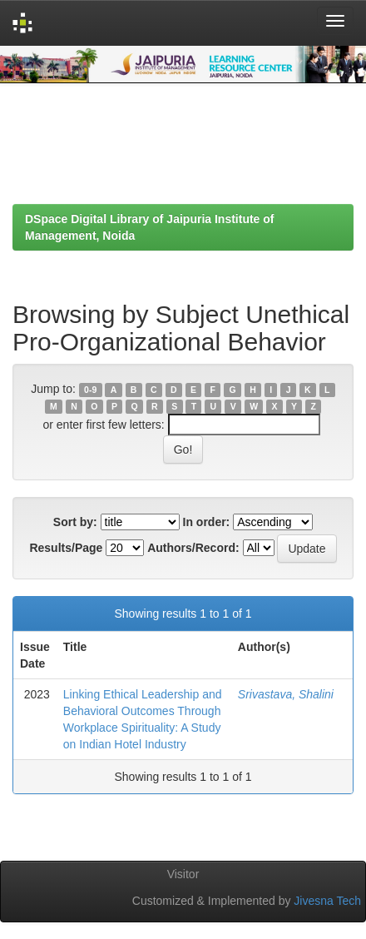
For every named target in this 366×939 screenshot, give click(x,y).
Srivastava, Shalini (286, 694)
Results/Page (65, 547)
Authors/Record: (193, 547)
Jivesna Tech (327, 900)
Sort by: (75, 522)
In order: (206, 522)
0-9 (90, 390)
